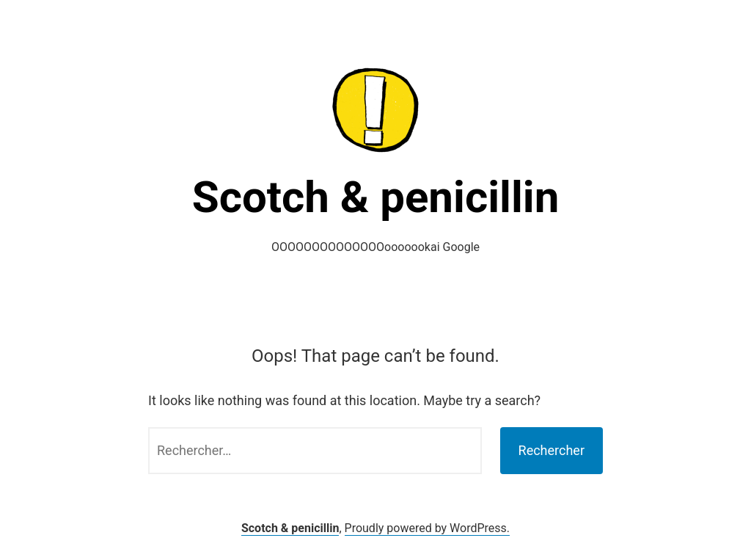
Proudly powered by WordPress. (427, 528)
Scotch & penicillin (376, 197)
